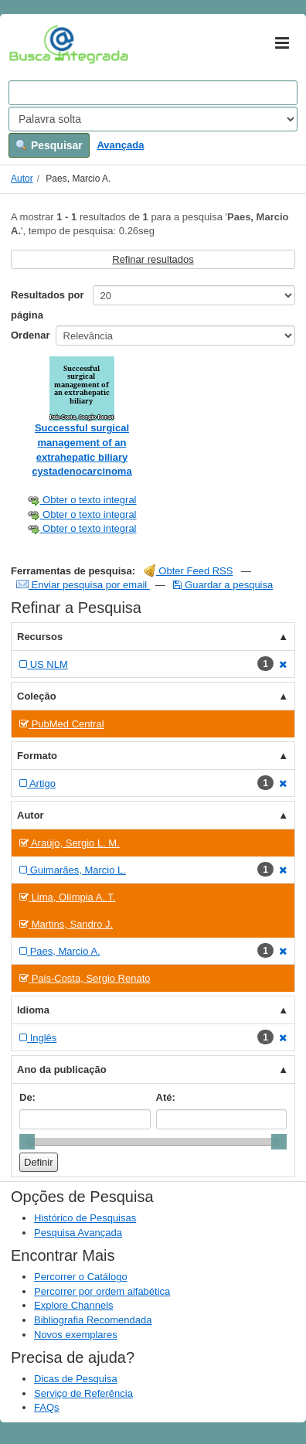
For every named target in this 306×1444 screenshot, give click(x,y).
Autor (22, 178)
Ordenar (30, 335)
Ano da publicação (62, 1069)
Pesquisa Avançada (78, 1232)
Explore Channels (74, 1305)
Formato (37, 755)
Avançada (120, 145)
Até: (165, 1097)
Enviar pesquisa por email (83, 585)
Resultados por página (47, 305)
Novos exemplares (75, 1334)
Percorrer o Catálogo (81, 1276)
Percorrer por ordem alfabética (102, 1291)
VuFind (32, 44)
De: (27, 1097)
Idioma (33, 1010)
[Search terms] (153, 92)
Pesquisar (49, 145)
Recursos (40, 636)
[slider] (27, 1141)
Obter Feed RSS (188, 571)
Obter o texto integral (81, 500)
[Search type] (153, 119)
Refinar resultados (153, 259)
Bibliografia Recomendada (92, 1320)
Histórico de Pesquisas (85, 1218)
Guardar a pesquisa (223, 585)
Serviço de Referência (83, 1393)
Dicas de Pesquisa (75, 1378)
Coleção (36, 696)
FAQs (47, 1407)
